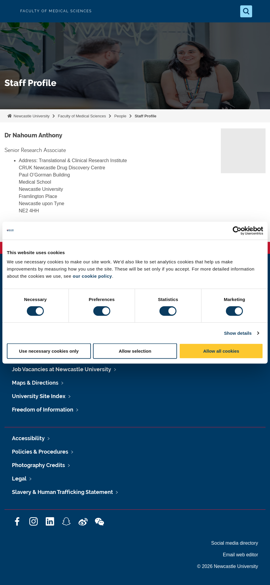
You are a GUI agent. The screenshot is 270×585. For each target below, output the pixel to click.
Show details (238, 332)
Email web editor (240, 554)
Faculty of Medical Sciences (82, 116)
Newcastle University (31, 116)
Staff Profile (145, 116)
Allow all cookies (221, 351)
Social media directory (234, 543)
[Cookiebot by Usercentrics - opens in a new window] (237, 230)
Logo (9, 11)
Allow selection (135, 351)
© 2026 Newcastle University (227, 566)
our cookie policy (92, 276)
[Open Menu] (260, 11)
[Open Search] (246, 11)
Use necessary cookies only (49, 351)
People (120, 116)
